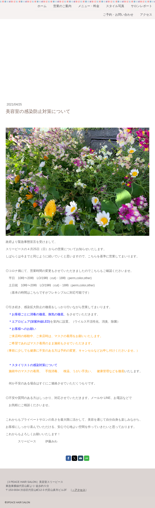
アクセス (146, 15)
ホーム (42, 6)
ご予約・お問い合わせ (118, 15)
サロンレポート (141, 6)
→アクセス (78, 489)
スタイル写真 (115, 6)
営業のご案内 (62, 6)
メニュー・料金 (88, 6)
